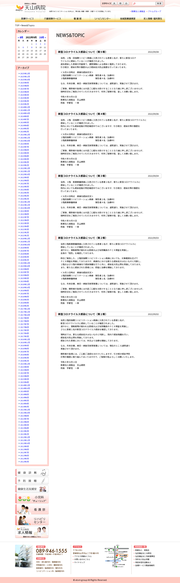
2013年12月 (25, 409)
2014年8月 (24, 394)
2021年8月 (24, 214)
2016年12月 (25, 339)
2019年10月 (25, 266)
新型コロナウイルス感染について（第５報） (83, 52)
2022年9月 (24, 177)
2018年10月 (25, 287)
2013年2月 (24, 431)
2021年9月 (24, 211)
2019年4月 (24, 281)
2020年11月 (25, 241)
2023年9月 (24, 143)
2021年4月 (24, 226)
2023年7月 (24, 147)
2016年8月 (24, 348)
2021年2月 (24, 232)
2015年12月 (25, 364)
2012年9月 (24, 446)
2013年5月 (24, 425)
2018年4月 (24, 302)
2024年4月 (24, 125)
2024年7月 (24, 119)
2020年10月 (25, 244)
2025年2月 (24, 101)
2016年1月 (24, 360)
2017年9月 (24, 318)
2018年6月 (24, 296)
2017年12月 (25, 309)
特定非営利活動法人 (143, 562)
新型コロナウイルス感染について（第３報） (83, 176)
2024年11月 (25, 110)
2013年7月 (24, 419)
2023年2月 (24, 162)
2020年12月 (25, 238)
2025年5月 (24, 95)
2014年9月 (24, 391)
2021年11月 (25, 205)
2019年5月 (24, 278)
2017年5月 (24, 330)
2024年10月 (25, 113)
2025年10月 (25, 79)
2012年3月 (24, 461)
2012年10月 (25, 443)
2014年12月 (25, 385)
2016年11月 (25, 342)
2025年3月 (24, 98)
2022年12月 (25, 168)
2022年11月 (25, 171)
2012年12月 (25, 437)
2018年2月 (24, 305)
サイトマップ (79, 562)
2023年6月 (24, 150)
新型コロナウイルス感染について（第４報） (83, 114)
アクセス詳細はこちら (83, 556)
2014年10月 (25, 388)
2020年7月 (24, 250)
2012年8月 (24, 449)
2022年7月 (24, 183)
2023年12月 (25, 134)
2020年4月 (24, 253)
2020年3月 (24, 257)
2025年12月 (25, 73)
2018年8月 (24, 290)
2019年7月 (24, 272)
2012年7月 (24, 452)
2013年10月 (25, 412)
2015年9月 (24, 367)
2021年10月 (25, 208)
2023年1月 (24, 165)
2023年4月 (24, 156)
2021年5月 (24, 223)
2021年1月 (24, 235)
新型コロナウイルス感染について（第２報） (83, 238)
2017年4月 (24, 333)
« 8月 (20, 37)
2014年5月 (24, 400)
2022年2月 (24, 195)
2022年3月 (24, 192)
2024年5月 (24, 122)
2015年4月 (24, 382)
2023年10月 (25, 140)
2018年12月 (25, 284)
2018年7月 (24, 293)
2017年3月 (24, 336)
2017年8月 (24, 321)
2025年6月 (24, 92)
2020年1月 (24, 260)
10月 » (42, 37)
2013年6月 (24, 422)
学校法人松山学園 (142, 559)
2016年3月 (24, 357)
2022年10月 (25, 174)
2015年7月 (24, 373)
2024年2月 (24, 131)
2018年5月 (24, 299)
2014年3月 (24, 406)
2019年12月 (25, 263)
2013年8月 (24, 415)
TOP (17, 25)
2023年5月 (24, 153)
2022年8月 (24, 180)
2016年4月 (24, 354)
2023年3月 (24, 159)
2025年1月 (24, 104)
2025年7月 (24, 88)
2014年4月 (24, 403)
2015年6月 (24, 376)
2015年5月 (24, 379)
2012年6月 (24, 455)
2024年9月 (24, 116)
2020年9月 (24, 247)
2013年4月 (24, 428)
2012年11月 (25, 440)
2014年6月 (24, 397)
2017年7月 (24, 324)
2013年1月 (24, 434)
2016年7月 (24, 351)
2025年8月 (24, 85)
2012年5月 (24, 458)
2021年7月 (24, 217)
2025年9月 (24, 82)
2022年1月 (24, 198)
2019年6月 (24, 275)
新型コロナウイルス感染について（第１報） (83, 314)
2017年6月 (24, 327)
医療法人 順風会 (138, 11)
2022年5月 (24, 186)
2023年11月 (25, 137)
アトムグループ (154, 11)
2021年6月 (24, 220)
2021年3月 (24, 229)
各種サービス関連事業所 (144, 565)
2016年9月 (24, 345)
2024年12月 (25, 107)
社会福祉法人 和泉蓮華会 (145, 556)
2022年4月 (24, 189)
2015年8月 (24, 370)
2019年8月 (24, 269)
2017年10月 (25, 315)
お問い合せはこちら (82, 559)
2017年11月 (25, 312)
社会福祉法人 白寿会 (143, 553)
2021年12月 (25, 202)
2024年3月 (24, 128)
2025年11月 (25, 76)
